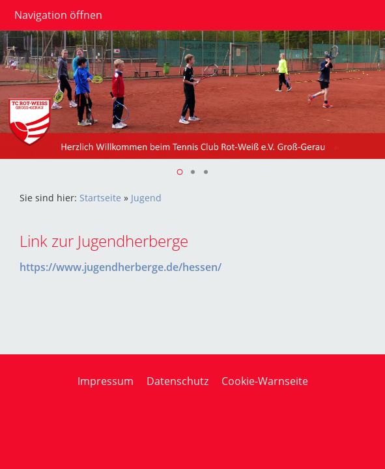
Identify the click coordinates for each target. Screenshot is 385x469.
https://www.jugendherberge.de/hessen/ (120, 267)
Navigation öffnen (58, 15)
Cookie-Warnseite (264, 381)
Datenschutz (177, 381)
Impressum (106, 381)
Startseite (100, 198)
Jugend (146, 198)
